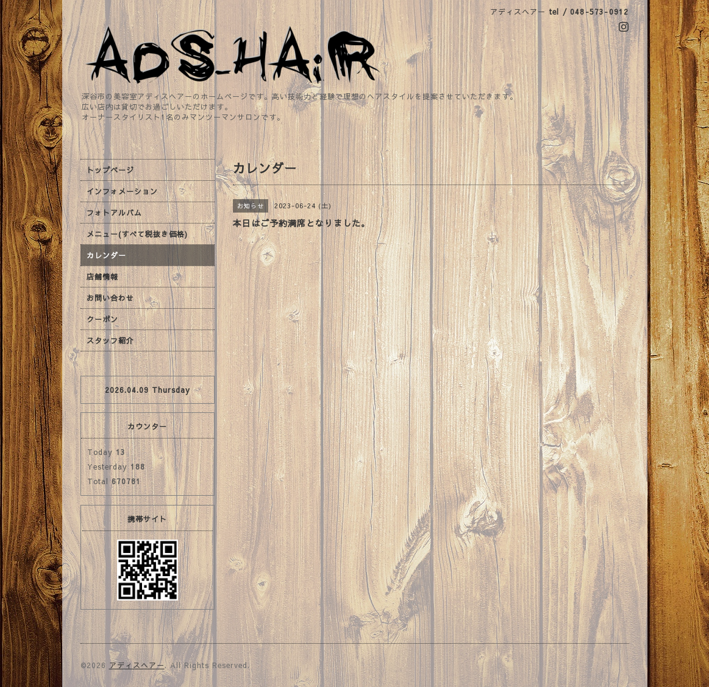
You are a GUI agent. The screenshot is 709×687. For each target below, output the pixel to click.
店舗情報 (102, 276)
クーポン (102, 319)
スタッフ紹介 (110, 340)
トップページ (110, 170)
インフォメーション (122, 191)
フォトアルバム (114, 212)
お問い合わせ (110, 298)
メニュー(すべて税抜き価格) (137, 234)
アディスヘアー (137, 665)
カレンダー (106, 255)
